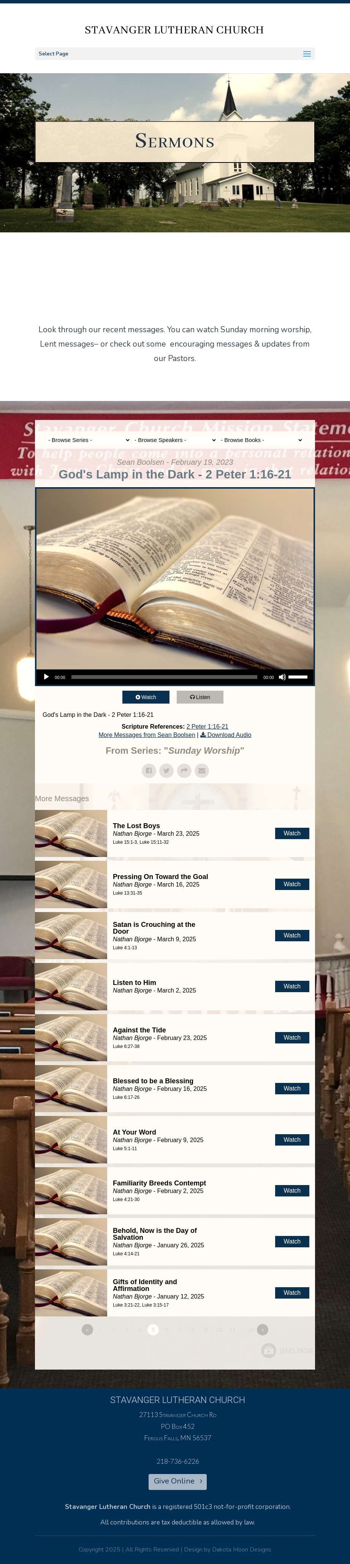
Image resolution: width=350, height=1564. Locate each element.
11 (232, 1329)
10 (219, 1329)
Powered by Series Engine (287, 1350)
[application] (175, 677)
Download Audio (229, 735)
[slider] (164, 677)
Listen (205, 697)
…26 (248, 1329)
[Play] (46, 677)
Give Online (174, 1481)
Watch (151, 697)
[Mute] (282, 677)
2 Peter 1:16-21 (207, 726)
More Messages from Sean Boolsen (146, 735)
